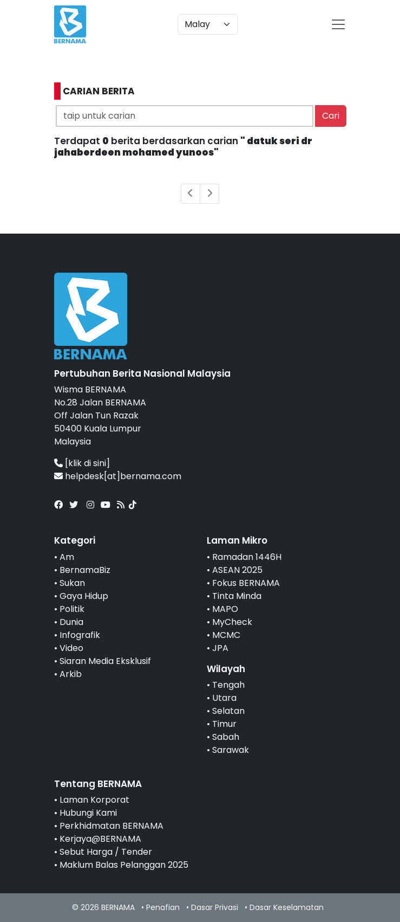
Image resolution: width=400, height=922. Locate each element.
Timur (224, 724)
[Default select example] (208, 24)
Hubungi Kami (88, 813)
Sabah (225, 737)
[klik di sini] (87, 463)
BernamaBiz (85, 570)
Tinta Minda (236, 596)
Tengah (228, 685)
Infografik (80, 635)
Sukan (72, 583)
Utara (224, 698)
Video (71, 648)
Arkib (71, 674)
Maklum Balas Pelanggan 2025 (124, 865)
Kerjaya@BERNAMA (100, 839)
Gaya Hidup (84, 596)
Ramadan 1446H (246, 557)
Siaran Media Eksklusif (105, 661)
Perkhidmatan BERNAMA (111, 826)
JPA (220, 648)
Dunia (71, 622)
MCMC (226, 635)
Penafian (163, 907)
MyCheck (232, 622)
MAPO (225, 609)
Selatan (228, 711)
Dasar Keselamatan (287, 907)
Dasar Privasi (214, 907)
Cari (330, 115)
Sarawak (230, 750)
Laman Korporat (94, 800)
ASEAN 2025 (237, 570)
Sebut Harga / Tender (106, 852)
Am (67, 557)
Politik (72, 609)
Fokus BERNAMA (246, 583)
